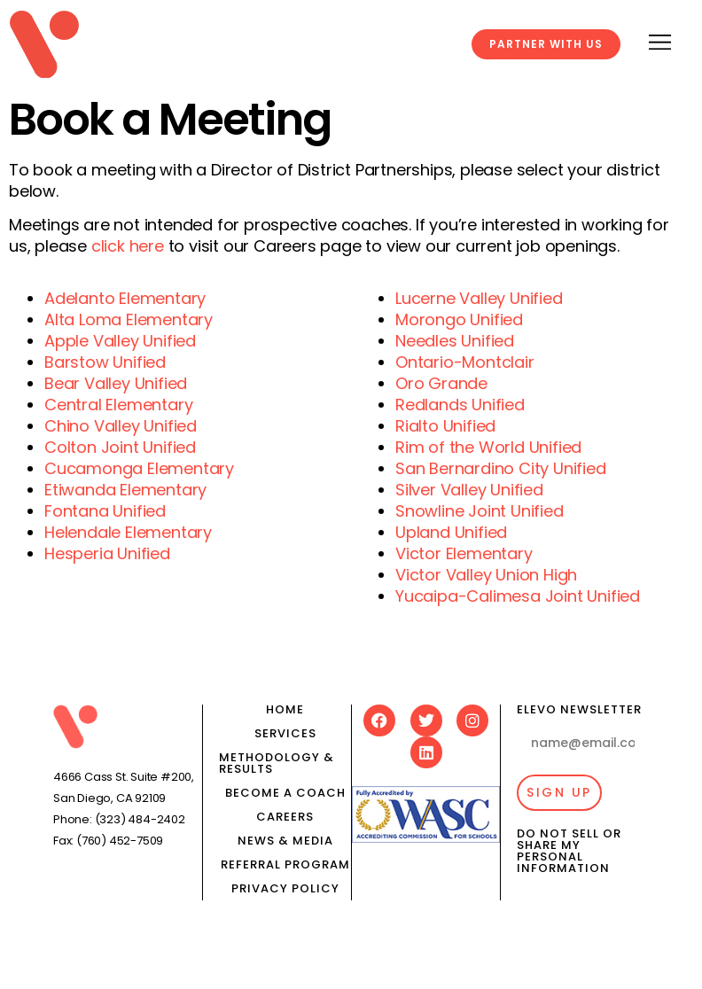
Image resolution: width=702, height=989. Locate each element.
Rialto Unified (445, 426)
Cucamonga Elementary (139, 468)
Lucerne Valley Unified (479, 298)
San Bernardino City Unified (500, 468)
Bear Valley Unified (115, 383)
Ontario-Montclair (464, 362)
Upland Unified (451, 532)
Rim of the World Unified (488, 447)
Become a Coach (285, 792)
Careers (285, 816)
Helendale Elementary (128, 532)
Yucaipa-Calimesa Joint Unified (517, 596)
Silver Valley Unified (469, 490)
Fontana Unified (105, 511)
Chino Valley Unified (120, 426)
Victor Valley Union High (486, 575)
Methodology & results (276, 763)
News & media (285, 840)
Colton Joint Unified (120, 447)
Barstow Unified (105, 362)
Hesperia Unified (107, 553)
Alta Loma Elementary (128, 319)
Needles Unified (454, 341)
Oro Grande (441, 383)
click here (127, 246)
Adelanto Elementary (125, 298)
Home (285, 709)
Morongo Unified (459, 319)
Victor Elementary (464, 553)
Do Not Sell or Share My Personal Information (569, 850)
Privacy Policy (285, 888)
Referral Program (285, 864)
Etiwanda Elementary (125, 490)
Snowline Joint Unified (479, 511)
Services (285, 733)
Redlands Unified (460, 404)
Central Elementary (118, 404)
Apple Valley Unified (120, 341)
